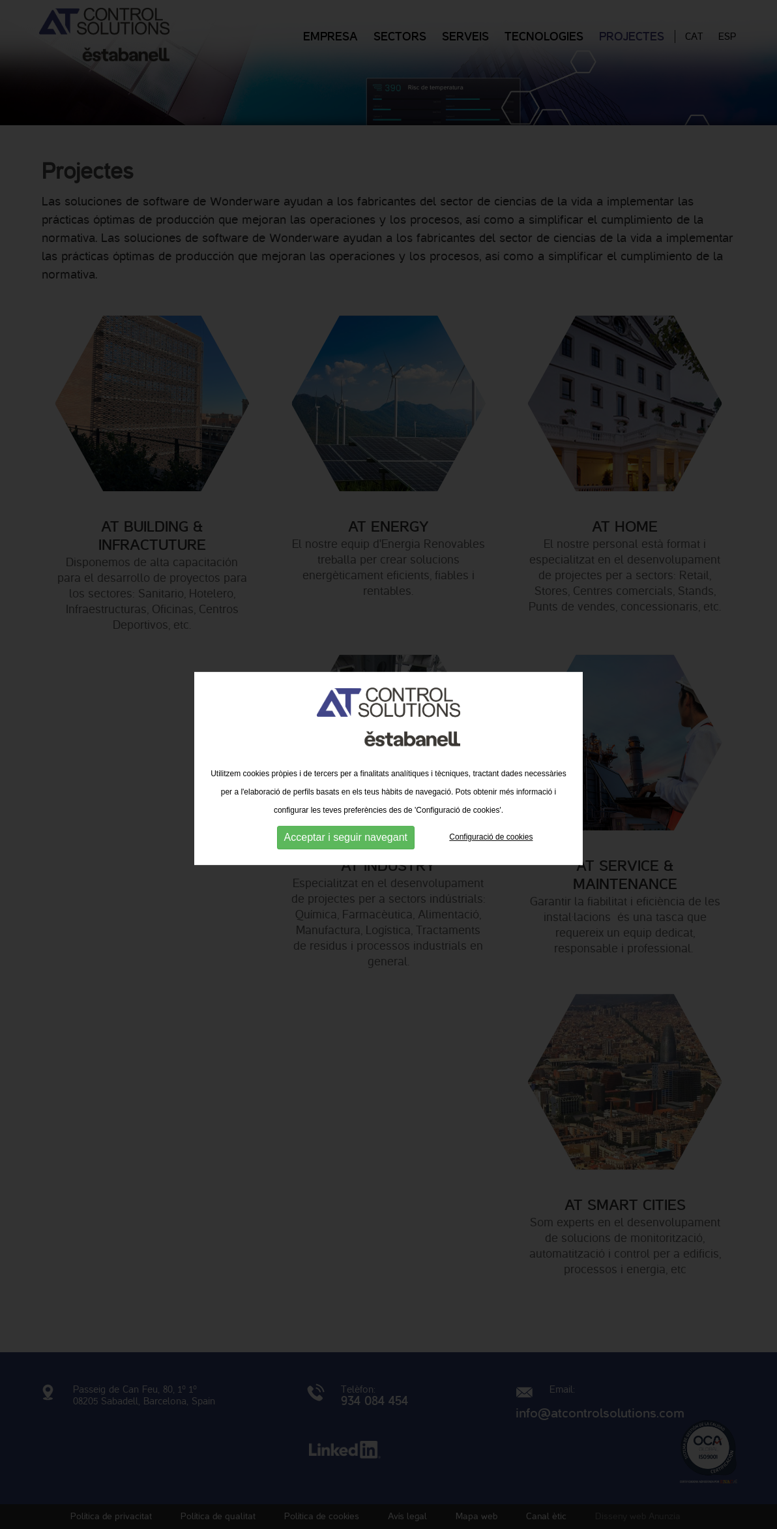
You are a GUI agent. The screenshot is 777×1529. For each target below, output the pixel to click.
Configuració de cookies (491, 838)
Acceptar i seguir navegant (345, 837)
